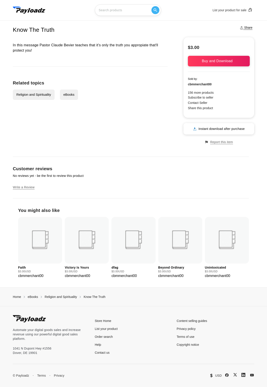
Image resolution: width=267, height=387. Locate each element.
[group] (40, 248)
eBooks (68, 94)
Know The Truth (94, 297)
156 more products (201, 92)
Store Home (103, 321)
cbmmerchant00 (200, 84)
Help (98, 344)
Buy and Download (219, 61)
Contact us (102, 352)
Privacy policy (186, 329)
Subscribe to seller (200, 97)
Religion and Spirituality (33, 94)
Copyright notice (188, 344)
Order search (104, 336)
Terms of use (185, 336)
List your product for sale (232, 10)
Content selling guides (192, 321)
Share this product (200, 108)
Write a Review (23, 187)
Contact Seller (197, 103)
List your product (106, 329)
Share (246, 27)
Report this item (219, 142)
